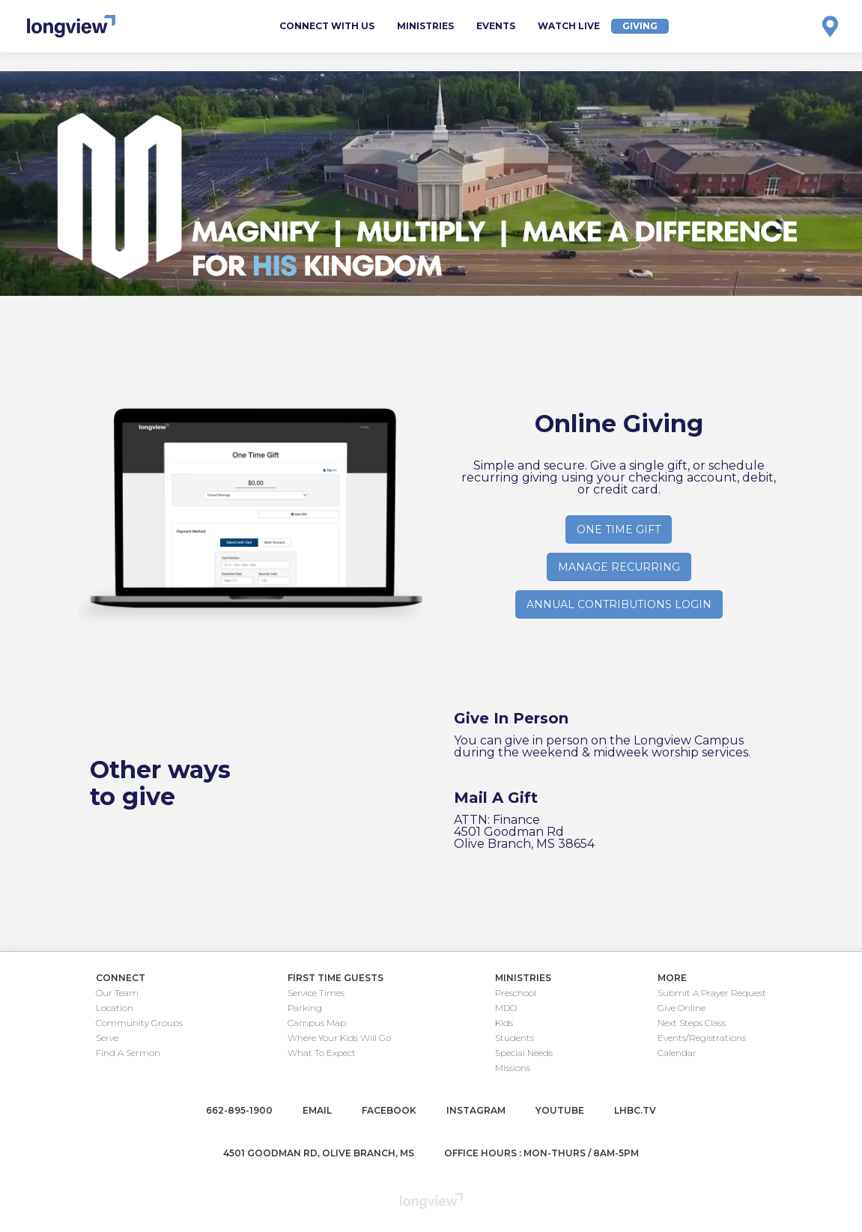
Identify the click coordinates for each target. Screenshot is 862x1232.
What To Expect (322, 1052)
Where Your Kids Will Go (339, 1037)
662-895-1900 (239, 1110)
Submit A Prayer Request (712, 992)
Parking (305, 1007)
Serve (107, 1037)
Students (514, 1037)
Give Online (681, 1007)
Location (114, 1007)
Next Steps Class (692, 1022)
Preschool (515, 992)
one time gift (619, 529)
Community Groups (139, 1022)
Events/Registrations (702, 1037)
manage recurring (619, 567)
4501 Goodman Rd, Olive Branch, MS (318, 1153)
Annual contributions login (618, 604)
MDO (506, 1007)
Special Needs (524, 1052)
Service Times (316, 992)
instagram (476, 1110)
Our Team (117, 992)
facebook (389, 1110)
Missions (512, 1067)
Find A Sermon (128, 1052)
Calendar (677, 1052)
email (317, 1110)
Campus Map (317, 1022)
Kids (504, 1022)
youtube (559, 1110)
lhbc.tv (635, 1110)
